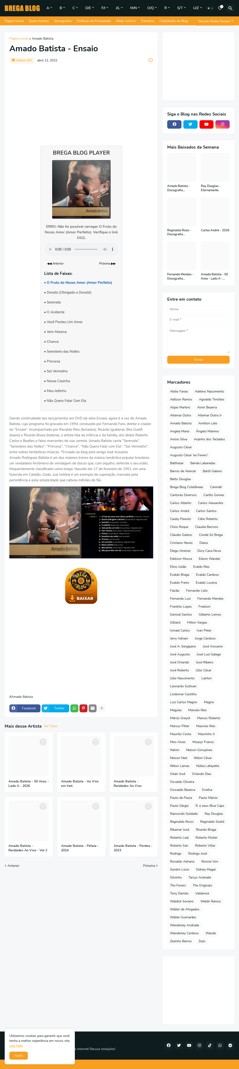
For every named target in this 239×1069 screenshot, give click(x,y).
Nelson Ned (178, 758)
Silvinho (176, 877)
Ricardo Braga (206, 829)
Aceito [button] (18, 1055)
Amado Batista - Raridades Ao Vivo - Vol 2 (27, 848)
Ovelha (207, 790)
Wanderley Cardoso (184, 933)
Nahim (174, 750)
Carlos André (179, 511)
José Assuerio (213, 646)
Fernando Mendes (210, 598)
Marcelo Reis (197, 710)
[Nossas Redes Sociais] (215, 21)
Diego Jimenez (180, 551)
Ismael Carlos (180, 630)
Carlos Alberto (180, 503)
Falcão (174, 590)
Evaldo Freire (179, 582)
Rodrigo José (197, 853)
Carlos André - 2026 (215, 230)
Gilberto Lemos (210, 614)
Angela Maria (179, 431)
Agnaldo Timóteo (211, 399)
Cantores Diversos (183, 495)
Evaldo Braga (179, 574)
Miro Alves (178, 742)
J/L (118, 8)
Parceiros (147, 21)
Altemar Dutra (180, 415)
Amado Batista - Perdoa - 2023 (133, 848)
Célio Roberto (208, 519)
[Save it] (150, 60)
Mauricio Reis (205, 726)
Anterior (13, 865)
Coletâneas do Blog (173, 21)
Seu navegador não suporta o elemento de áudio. (81, 249)
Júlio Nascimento (182, 678)
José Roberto (179, 670)
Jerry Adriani (179, 638)
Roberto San (179, 845)
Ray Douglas (214, 813)
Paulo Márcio (208, 798)
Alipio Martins (180, 407)
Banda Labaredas (202, 463)
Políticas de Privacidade (94, 21)
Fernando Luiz (180, 598)
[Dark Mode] (210, 8)
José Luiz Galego (209, 654)
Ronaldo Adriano (182, 861)
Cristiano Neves (181, 543)
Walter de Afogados (184, 909)
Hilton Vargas (197, 622)
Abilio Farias (179, 391)
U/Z (196, 8)
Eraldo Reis (201, 566)
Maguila (175, 710)
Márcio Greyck (180, 718)
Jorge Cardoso (205, 638)
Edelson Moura (181, 559)
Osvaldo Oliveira (182, 782)
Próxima (149, 865)
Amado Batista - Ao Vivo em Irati (80, 783)
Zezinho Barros (181, 941)
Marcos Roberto (208, 718)
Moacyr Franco (203, 742)
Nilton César (203, 758)
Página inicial (18, 39)
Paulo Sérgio (179, 806)
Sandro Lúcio (179, 869)
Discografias (63, 21)
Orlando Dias (201, 774)
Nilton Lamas (179, 766)
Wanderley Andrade (184, 925)
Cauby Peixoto (180, 519)
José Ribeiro (204, 662)
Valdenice (202, 893)
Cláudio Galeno (181, 535)
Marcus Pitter (179, 726)
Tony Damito (179, 893)
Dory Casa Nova (209, 551)
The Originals (202, 885)
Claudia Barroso (206, 527)
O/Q (150, 8)
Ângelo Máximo (207, 431)
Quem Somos (39, 21)
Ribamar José (179, 829)
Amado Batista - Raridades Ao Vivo (127, 783)
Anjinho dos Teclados (209, 439)
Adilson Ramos (181, 399)
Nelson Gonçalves (199, 750)
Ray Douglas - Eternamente (211, 188)
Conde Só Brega (211, 535)
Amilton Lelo (207, 423)
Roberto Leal (179, 837)
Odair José (177, 774)
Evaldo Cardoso (207, 574)
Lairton (206, 678)
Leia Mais (16, 1045)
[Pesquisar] (230, 8)
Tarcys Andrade (199, 877)
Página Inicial (14, 21)
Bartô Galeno (212, 471)
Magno (209, 702)
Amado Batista (42, 39)
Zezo (202, 941)
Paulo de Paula (181, 798)
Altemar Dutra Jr (210, 415)
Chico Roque (179, 527)
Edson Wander (209, 559)
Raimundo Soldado (184, 813)
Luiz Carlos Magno (183, 702)
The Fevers (178, 885)
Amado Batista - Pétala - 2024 (80, 848)
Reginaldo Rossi (181, 821)
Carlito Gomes (213, 495)
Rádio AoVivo (126, 21)
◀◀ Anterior (55, 264)
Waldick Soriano (182, 901)
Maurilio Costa (180, 734)
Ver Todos (51, 726)
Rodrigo (175, 853)
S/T (180, 8)
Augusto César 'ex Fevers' (189, 455)
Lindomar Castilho (183, 694)
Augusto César (181, 447)
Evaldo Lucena (206, 582)
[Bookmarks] (220, 8)
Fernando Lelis (197, 590)
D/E (88, 8)
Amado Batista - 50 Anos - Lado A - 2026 (28, 783)
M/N (133, 8)
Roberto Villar (205, 845)
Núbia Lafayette (207, 766)
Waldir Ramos (210, 901)
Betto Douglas (180, 479)
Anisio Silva (178, 439)
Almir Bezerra (207, 407)
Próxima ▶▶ (107, 264)
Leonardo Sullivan (183, 686)
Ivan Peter (204, 630)
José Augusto (180, 654)
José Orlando (179, 662)
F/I (103, 8)
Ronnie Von (209, 861)
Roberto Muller (206, 837)
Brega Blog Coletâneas (186, 487)
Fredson (204, 606)
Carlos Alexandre (210, 503)
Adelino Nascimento (209, 391)
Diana (203, 543)
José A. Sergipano (183, 646)
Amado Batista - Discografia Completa (178, 188)
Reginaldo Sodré (212, 821)
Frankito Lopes (181, 606)
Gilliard (175, 622)
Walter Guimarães (183, 917)
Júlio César (203, 670)
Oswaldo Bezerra (182, 790)
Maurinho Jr (206, 734)
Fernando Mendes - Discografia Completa (180, 277)
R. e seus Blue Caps (210, 806)
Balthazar (177, 463)
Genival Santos (181, 614)
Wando (211, 933)
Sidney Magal (206, 869)
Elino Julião (178, 566)
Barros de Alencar (183, 471)
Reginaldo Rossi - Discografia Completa (179, 232)
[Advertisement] (81, 102)
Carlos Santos (206, 511)
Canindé (216, 487)
